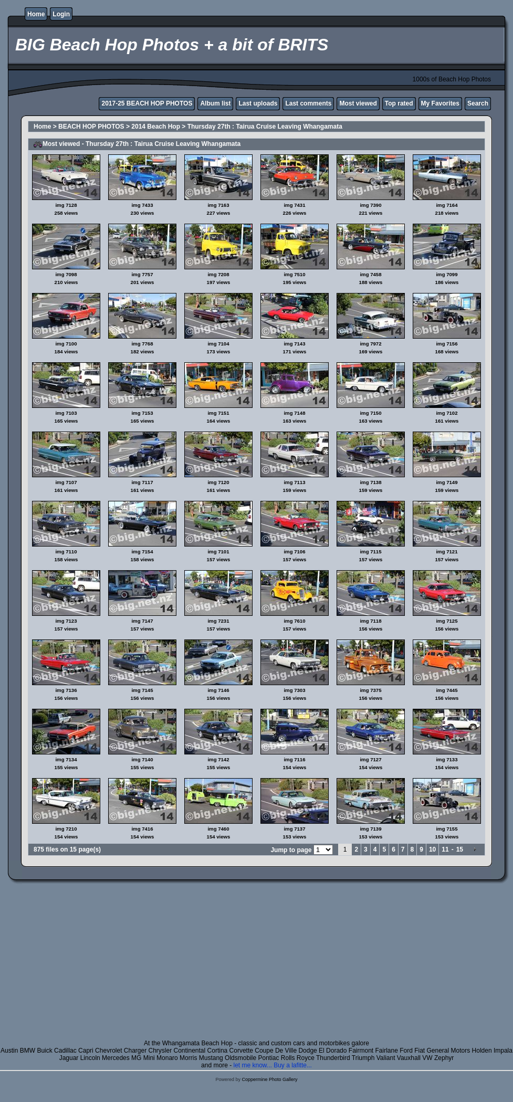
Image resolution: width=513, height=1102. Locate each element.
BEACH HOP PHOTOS (91, 126)
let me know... (252, 1065)
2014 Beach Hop (155, 126)
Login (61, 14)
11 (445, 849)
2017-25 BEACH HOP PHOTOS (146, 103)
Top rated (399, 103)
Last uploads (257, 103)
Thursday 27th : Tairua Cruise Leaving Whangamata (264, 126)
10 (432, 849)
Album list (215, 103)
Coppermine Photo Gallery (269, 1079)
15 (459, 849)
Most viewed (357, 103)
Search (477, 103)
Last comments (308, 103)
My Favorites (440, 103)
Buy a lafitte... (293, 1065)
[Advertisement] (256, 966)
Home (36, 14)
